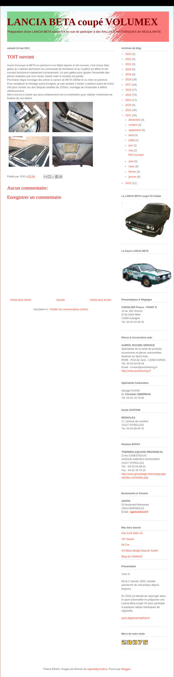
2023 (128, 53)
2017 (128, 84)
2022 (128, 59)
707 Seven (127, 539)
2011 (128, 115)
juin (131, 145)
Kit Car (125, 544)
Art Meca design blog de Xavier (139, 550)
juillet (132, 140)
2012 (128, 110)
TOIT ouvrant (135, 154)
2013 (128, 105)
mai (131, 150)
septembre (135, 130)
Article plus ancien (100, 299)
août (132, 135)
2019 (128, 74)
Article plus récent (20, 299)
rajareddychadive (97, 669)
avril (131, 161)
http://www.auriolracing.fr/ (136, 370)
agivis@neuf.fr (139, 511)
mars (132, 166)
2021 (128, 64)
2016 (128, 89)
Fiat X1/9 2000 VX (132, 533)
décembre (135, 119)
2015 (128, 94)
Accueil (60, 299)
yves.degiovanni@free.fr (135, 617)
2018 (128, 79)
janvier (133, 176)
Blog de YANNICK (131, 556)
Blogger (125, 669)
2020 (128, 69)
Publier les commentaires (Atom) (69, 309)
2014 (128, 99)
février (133, 171)
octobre (133, 124)
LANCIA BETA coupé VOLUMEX (82, 21)
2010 (128, 183)
